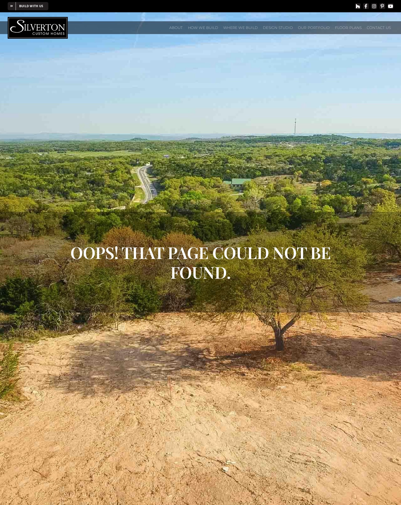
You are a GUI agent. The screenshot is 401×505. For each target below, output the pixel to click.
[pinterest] (382, 6)
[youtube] (390, 6)
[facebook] (366, 6)
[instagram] (374, 6)
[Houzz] (358, 6)
